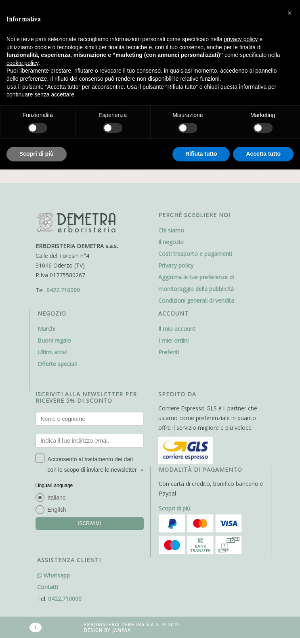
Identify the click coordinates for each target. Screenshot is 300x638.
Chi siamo (171, 230)
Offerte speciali (57, 364)
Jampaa (121, 630)
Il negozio (171, 242)
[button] (289, 12)
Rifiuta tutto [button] (201, 154)
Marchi (46, 329)
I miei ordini (173, 340)
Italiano (57, 497)
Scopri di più (174, 508)
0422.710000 (63, 290)
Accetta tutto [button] (263, 154)
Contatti (47, 587)
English (57, 509)
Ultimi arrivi (52, 352)
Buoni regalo (54, 340)
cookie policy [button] (22, 63)
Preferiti (168, 352)
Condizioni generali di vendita (196, 300)
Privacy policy (175, 265)
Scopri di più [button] (36, 154)
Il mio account (176, 329)
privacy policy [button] (241, 39)
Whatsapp (53, 575)
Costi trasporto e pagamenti (195, 253)
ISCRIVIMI (89, 523)
